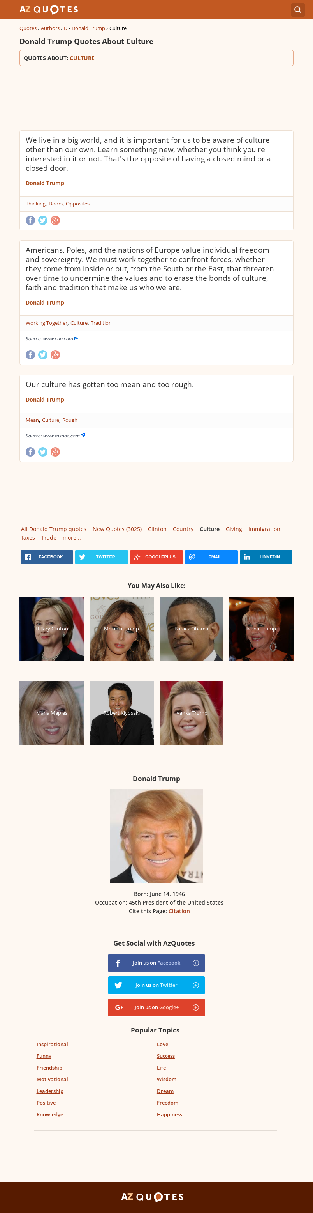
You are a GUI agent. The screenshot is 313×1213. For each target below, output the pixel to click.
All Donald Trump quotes (53, 529)
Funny (44, 1055)
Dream (165, 1090)
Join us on (156, 962)
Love (162, 1044)
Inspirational (52, 1044)
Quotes (28, 28)
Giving (234, 529)
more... (72, 537)
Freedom (167, 1102)
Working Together (46, 322)
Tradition (101, 322)
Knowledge (50, 1114)
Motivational (52, 1079)
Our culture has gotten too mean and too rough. (110, 384)
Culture (79, 322)
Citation (179, 911)
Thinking (36, 203)
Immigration (264, 529)
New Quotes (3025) (117, 529)
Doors (56, 203)
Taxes (28, 537)
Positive (46, 1102)
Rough (69, 419)
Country (183, 529)
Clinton (157, 529)
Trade (48, 537)
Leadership (50, 1090)
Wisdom (166, 1079)
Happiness (169, 1114)
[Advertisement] (156, 97)
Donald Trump (88, 28)
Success (166, 1055)
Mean (32, 419)
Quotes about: (156, 58)
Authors (50, 28)
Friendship (49, 1067)
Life (161, 1067)
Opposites (78, 203)
